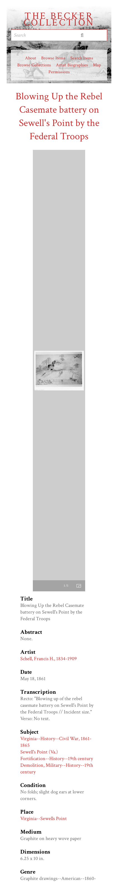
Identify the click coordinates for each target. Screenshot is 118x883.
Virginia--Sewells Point (43, 818)
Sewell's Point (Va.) (39, 752)
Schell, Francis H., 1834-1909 (48, 658)
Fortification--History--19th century (56, 758)
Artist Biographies (72, 65)
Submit (82, 35)
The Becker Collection (59, 19)
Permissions (59, 72)
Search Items (81, 58)
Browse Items (53, 58)
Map (97, 65)
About (30, 58)
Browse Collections (34, 65)
